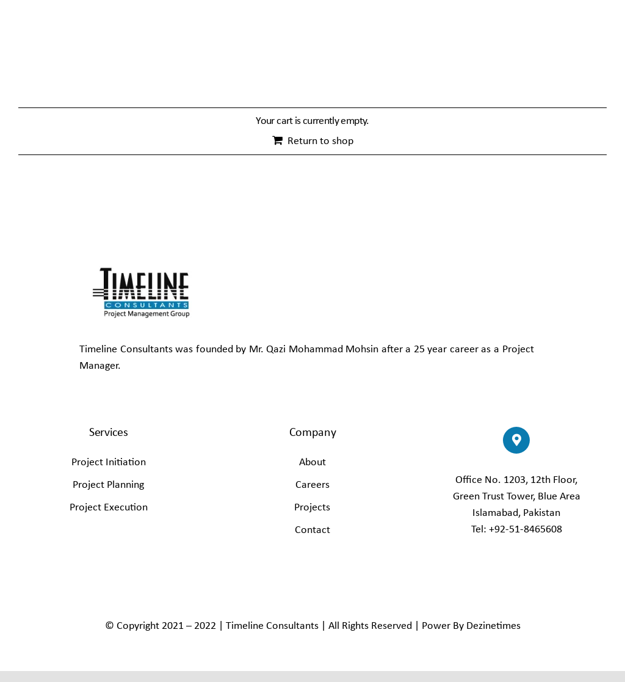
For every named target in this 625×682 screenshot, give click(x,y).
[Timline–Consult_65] (140, 263)
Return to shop (320, 141)
